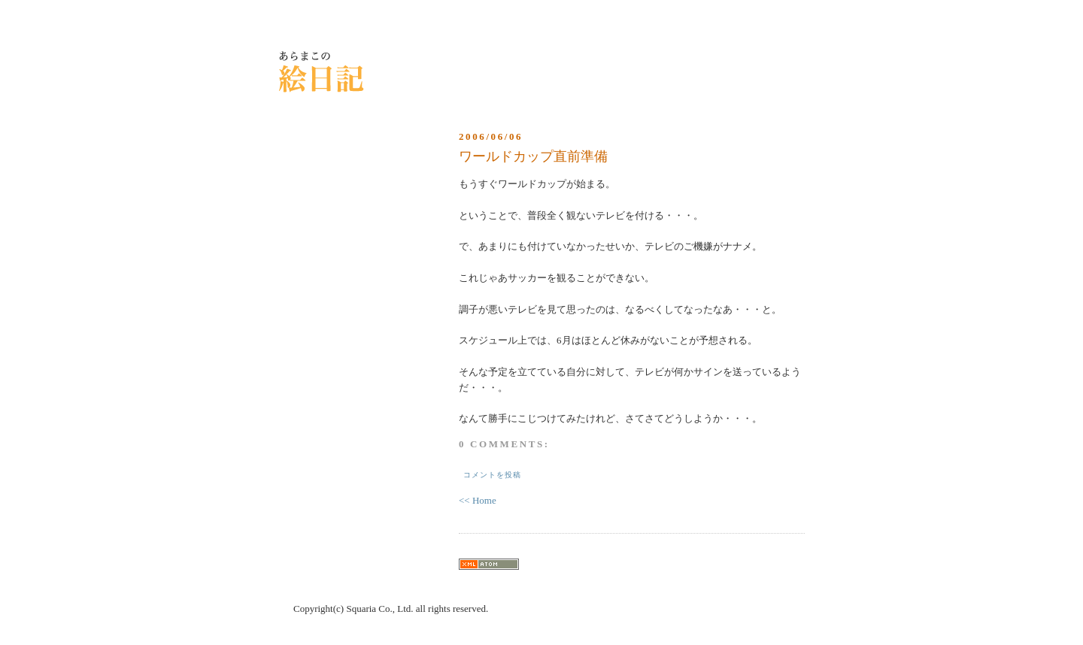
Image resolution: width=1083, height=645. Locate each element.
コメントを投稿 (492, 475)
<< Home (477, 500)
